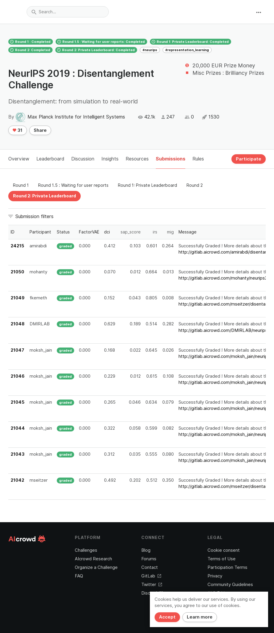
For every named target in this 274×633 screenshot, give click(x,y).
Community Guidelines (230, 584)
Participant (40, 232)
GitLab (151, 576)
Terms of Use (221, 558)
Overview (18, 159)
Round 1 (21, 185)
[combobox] (68, 11)
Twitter (151, 584)
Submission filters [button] (34, 216)
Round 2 (195, 185)
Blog (145, 550)
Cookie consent (223, 550)
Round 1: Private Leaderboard (147, 185)
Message (188, 232)
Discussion (82, 159)
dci (107, 232)
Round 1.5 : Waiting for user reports (73, 185)
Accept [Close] (167, 617)
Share (40, 130)
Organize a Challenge (96, 567)
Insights (110, 159)
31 (17, 130)
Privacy (214, 576)
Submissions (170, 159)
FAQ (79, 576)
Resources (137, 159)
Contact (149, 567)
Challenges (86, 550)
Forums (148, 558)
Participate (248, 159)
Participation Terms (227, 567)
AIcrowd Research (93, 558)
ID (12, 232)
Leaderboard (50, 159)
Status (63, 232)
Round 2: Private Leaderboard (44, 196)
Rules (198, 159)
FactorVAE (89, 232)
